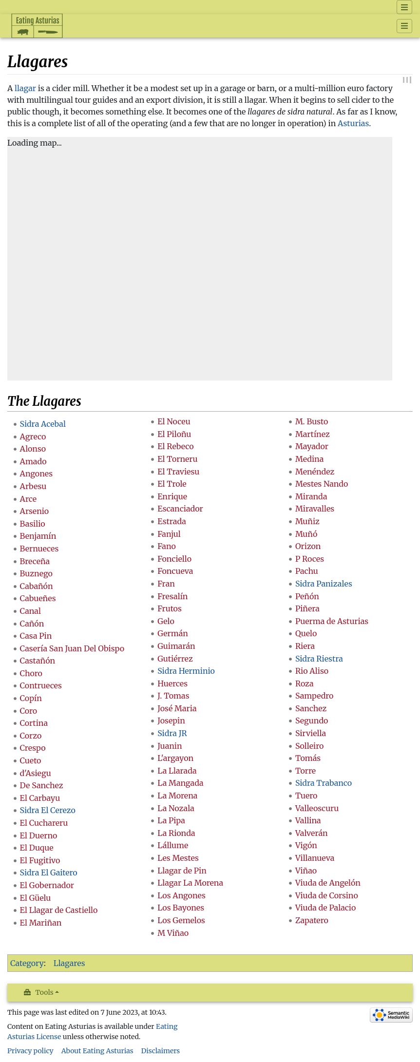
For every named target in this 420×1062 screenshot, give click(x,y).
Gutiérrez (174, 659)
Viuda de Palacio (325, 907)
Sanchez (310, 708)
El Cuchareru (44, 823)
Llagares (69, 963)
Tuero (306, 795)
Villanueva (314, 858)
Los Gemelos (181, 920)
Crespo (33, 748)
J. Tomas (173, 696)
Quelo (306, 633)
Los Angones (181, 895)
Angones (36, 473)
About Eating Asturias (97, 1050)
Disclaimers (160, 1050)
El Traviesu (178, 471)
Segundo (311, 720)
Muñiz (307, 521)
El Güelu (35, 898)
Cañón (32, 623)
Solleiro (309, 746)
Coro (29, 711)
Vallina (308, 820)
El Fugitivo (40, 860)
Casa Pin (36, 636)
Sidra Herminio (186, 671)
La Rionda (176, 833)
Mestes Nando (321, 484)
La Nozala (175, 808)
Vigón (306, 845)
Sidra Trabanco (323, 783)
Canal (30, 611)
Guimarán (176, 646)
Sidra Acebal (43, 424)
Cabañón (36, 586)
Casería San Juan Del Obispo (72, 648)
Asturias (353, 123)
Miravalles (314, 508)
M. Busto (311, 421)
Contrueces (41, 685)
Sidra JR (172, 733)
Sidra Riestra (319, 659)
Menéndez (314, 471)
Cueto (30, 760)
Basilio (32, 524)
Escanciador (180, 508)
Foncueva (175, 571)
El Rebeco (175, 446)
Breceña (35, 561)
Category (27, 963)
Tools (45, 992)
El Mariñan (41, 923)
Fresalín (172, 596)
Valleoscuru (317, 808)
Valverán (311, 833)
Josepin (171, 720)
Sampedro (314, 696)
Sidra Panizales (323, 583)
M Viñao (173, 933)
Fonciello (174, 559)
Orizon (308, 546)
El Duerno (38, 835)
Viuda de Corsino (326, 895)
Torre (305, 771)
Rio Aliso (311, 671)
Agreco (33, 436)
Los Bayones (180, 907)
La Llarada (176, 771)
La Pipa (171, 820)
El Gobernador (47, 885)
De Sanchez (41, 785)
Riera (305, 646)
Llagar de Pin (182, 870)
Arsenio (34, 511)
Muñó (306, 534)
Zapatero (311, 920)
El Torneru (177, 459)
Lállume (172, 845)
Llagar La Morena (190, 883)
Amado (33, 461)
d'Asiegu (35, 773)
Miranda (311, 496)
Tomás (308, 758)
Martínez (312, 434)
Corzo (31, 735)
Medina (309, 459)
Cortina (34, 723)
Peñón (307, 596)
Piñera (307, 608)
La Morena (177, 795)
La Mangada (180, 783)
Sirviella (310, 733)
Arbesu (33, 486)
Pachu (306, 571)
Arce (28, 499)
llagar (25, 88)
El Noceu (174, 421)
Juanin (169, 746)
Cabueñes (38, 598)
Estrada (171, 521)
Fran (166, 583)
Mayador (311, 446)
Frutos (169, 608)
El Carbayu (40, 798)
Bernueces (39, 548)
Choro (31, 673)
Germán (172, 633)
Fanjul (169, 534)
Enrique (172, 496)
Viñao (306, 870)
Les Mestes (178, 858)
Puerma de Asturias (331, 621)
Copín (31, 698)
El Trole (171, 484)
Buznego (36, 573)
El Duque (37, 848)
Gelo (165, 621)
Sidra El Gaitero (48, 872)
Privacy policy (30, 1050)
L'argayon (175, 758)
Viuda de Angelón (328, 883)
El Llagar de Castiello (59, 910)
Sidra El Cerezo (48, 810)
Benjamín (38, 536)
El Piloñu (174, 434)
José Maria (176, 708)
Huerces (172, 683)
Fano (166, 546)
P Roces (309, 559)
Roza (304, 683)
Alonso (33, 449)
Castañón (38, 660)
